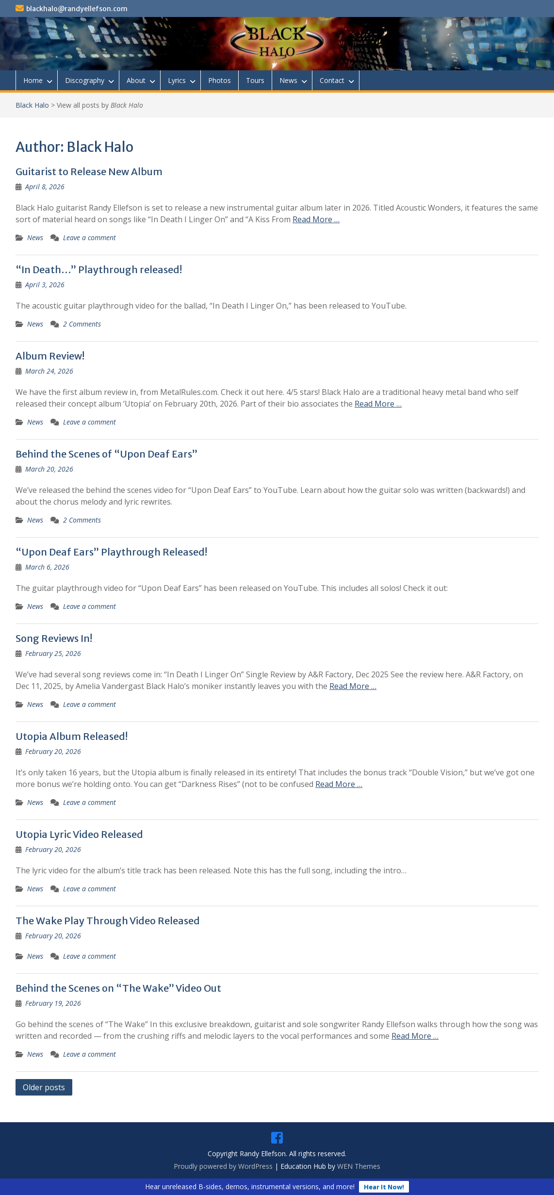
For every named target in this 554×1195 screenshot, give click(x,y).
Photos (219, 80)
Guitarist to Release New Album (89, 171)
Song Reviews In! (54, 638)
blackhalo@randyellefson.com (77, 8)
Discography (84, 80)
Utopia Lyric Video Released (79, 834)
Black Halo (32, 105)
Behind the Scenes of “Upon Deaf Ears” (106, 454)
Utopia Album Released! (72, 736)
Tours (255, 80)
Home (33, 80)
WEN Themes (358, 1166)
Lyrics (177, 80)
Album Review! (50, 356)
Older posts (44, 1087)
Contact (332, 80)
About (136, 80)
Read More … (316, 219)
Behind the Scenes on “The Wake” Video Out (118, 988)
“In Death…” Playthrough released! (99, 269)
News (288, 80)
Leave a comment (89, 237)
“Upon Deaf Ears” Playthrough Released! (111, 552)
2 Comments (82, 323)
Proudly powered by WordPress (223, 1166)
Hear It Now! (384, 1186)
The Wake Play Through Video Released (108, 921)
